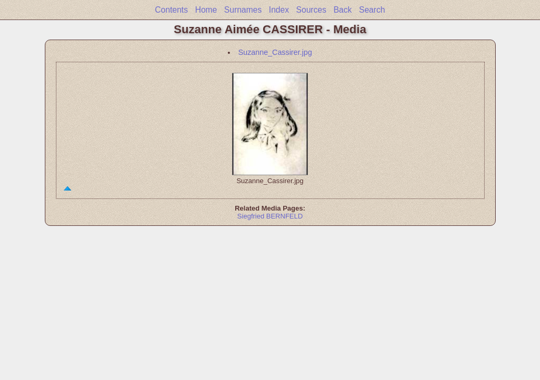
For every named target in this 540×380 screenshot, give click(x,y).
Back (342, 9)
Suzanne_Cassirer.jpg (275, 52)
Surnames (243, 9)
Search (372, 9)
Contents (171, 9)
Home (206, 9)
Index (279, 9)
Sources (311, 9)
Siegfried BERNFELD (270, 216)
